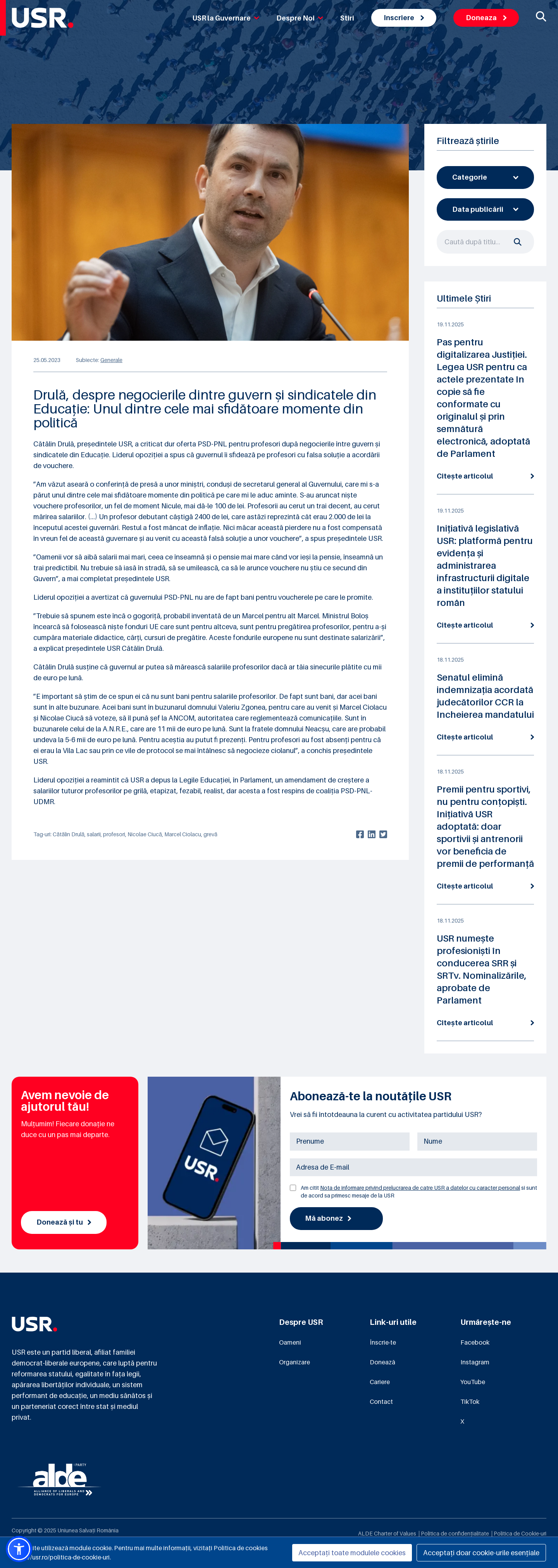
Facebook (474, 1342)
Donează (382, 1362)
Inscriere (404, 18)
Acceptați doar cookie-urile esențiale (481, 1553)
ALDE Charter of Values (387, 1533)
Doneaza (486, 18)
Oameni (290, 1342)
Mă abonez (328, 1218)
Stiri (347, 18)
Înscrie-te (383, 1342)
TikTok (469, 1401)
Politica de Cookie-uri (520, 1533)
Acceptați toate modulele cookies (352, 1553)
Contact (381, 1401)
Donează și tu (63, 1222)
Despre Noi (299, 18)
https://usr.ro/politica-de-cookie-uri (61, 1557)
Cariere (380, 1382)
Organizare (294, 1362)
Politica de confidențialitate (455, 1533)
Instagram (474, 1362)
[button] (19, 1549)
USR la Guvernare (226, 18)
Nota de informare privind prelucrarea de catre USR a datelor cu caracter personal (420, 1187)
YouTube (472, 1382)
